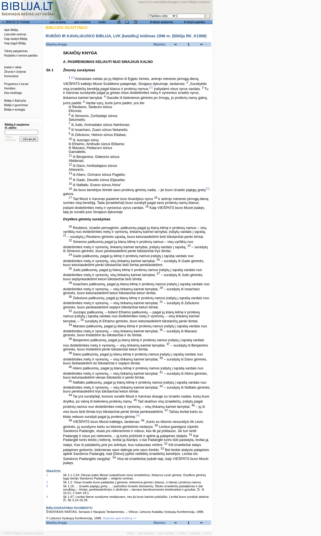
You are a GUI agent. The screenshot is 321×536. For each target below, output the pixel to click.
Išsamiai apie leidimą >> (120, 518)
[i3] (207, 188)
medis (102, 22)
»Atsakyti (10, 140)
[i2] (151, 87)
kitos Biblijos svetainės (196, 2)
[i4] (138, 415)
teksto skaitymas (162, 22)
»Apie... (9, 136)
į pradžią (194, 533)
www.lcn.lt (144, 2)
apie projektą (58, 22)
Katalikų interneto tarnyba (27, 533)
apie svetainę (82, 22)
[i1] (73, 77)
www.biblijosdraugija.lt (166, 2)
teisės (130, 533)
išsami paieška (196, 22)
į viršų (207, 533)
